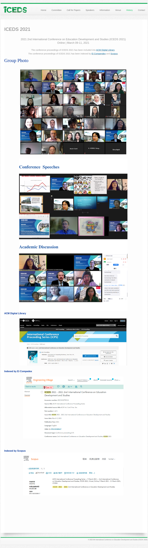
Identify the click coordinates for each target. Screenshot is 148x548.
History (129, 10)
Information (105, 10)
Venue (118, 10)
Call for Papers (73, 10)
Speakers (90, 10)
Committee (57, 10)
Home (43, 10)
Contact (141, 10)
